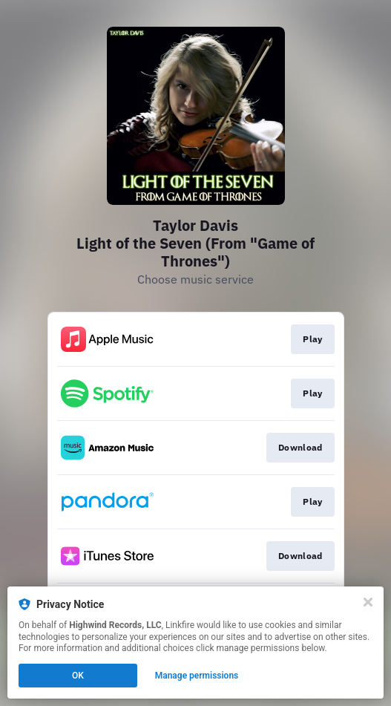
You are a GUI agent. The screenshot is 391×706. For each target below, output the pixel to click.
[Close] (368, 602)
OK (78, 675)
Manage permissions (197, 675)
